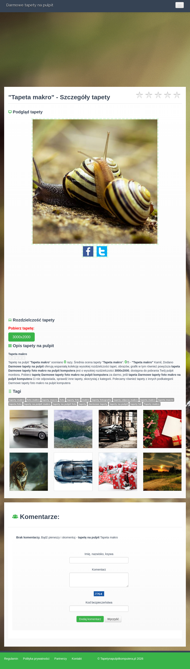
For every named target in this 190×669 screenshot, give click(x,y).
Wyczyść (113, 619)
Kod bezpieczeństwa (99, 602)
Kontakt (76, 658)
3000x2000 (21, 337)
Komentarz (99, 569)
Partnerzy (60, 658)
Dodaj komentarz (90, 619)
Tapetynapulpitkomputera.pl (118, 658)
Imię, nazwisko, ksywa (99, 554)
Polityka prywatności (36, 658)
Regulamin (11, 658)
